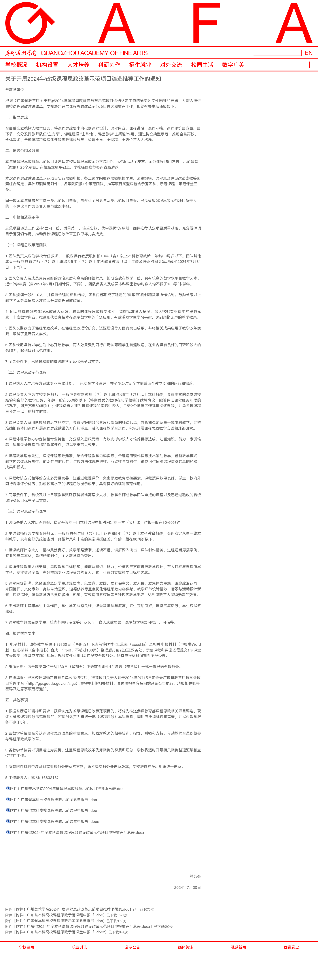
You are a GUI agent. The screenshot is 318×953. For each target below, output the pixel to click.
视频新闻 (238, 947)
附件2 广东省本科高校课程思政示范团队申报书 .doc (53, 800)
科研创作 (109, 65)
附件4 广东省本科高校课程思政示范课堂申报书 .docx (54, 821)
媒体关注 (185, 947)
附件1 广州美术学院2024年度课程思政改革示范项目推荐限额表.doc (66, 788)
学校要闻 (26, 947)
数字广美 (233, 65)
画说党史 (291, 947)
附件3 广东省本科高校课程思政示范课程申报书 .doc (53, 810)
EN (309, 52)
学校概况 (16, 65)
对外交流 (171, 65)
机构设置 (47, 65)
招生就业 (140, 65)
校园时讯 (79, 947)
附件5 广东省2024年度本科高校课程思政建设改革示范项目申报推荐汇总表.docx (77, 832)
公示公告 (132, 947)
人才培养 (78, 65)
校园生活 (202, 65)
